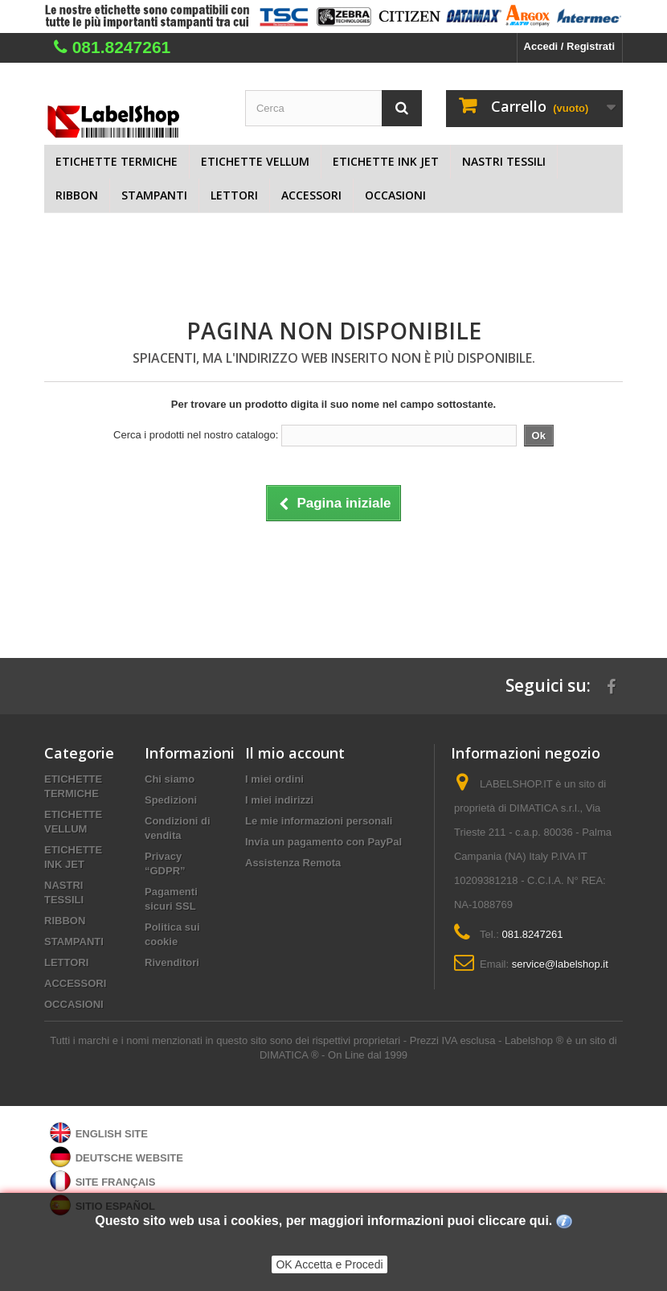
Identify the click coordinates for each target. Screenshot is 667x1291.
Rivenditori (172, 962)
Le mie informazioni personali (318, 821)
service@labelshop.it (560, 964)
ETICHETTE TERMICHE (116, 161)
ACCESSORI (311, 195)
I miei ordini (274, 779)
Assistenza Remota (293, 863)
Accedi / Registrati (569, 46)
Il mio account (295, 753)
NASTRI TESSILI (504, 161)
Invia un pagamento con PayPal (323, 842)
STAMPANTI (154, 195)
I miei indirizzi (279, 800)
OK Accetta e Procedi (329, 1264)
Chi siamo (169, 779)
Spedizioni (171, 800)
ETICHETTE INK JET (386, 161)
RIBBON (76, 195)
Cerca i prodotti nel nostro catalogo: (195, 435)
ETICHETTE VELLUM (255, 161)
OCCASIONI (395, 195)
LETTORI (234, 195)
